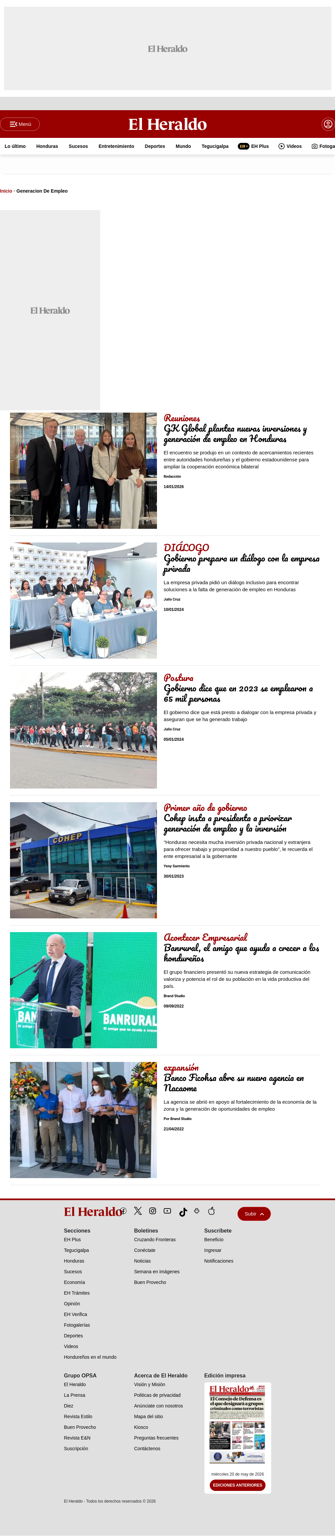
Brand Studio (174, 996)
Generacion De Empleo (41, 191)
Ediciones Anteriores (238, 1485)
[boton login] (328, 124)
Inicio (6, 191)
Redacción (172, 477)
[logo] (78, 1212)
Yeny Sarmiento (177, 866)
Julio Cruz (172, 600)
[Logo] (167, 124)
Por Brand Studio (178, 1119)
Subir (254, 1214)
